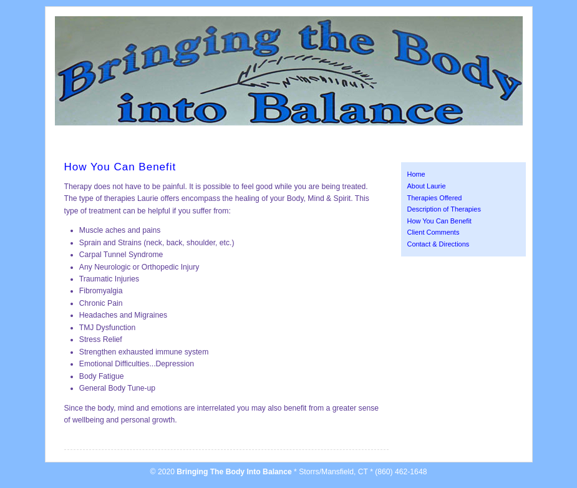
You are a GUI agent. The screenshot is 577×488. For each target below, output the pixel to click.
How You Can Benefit (439, 221)
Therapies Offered (434, 198)
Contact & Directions (438, 244)
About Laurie (426, 186)
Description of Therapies (444, 209)
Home (416, 174)
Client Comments (433, 232)
